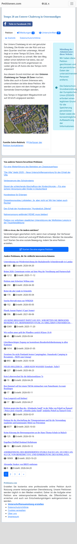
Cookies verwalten (17, 510)
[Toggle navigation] (71, 3)
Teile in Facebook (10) (17, 24)
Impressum (13, 516)
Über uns (12, 513)
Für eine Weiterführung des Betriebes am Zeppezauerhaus (31, 167)
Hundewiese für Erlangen (15, 195)
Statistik (10, 38)
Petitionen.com (11, 3)
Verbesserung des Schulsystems (19, 181)
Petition (9, 32)
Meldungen (26, 32)
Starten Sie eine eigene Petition (36, 249)
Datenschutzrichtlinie (30, 38)
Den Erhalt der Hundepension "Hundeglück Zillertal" (27, 209)
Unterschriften (50, 32)
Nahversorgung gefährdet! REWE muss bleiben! (26, 214)
